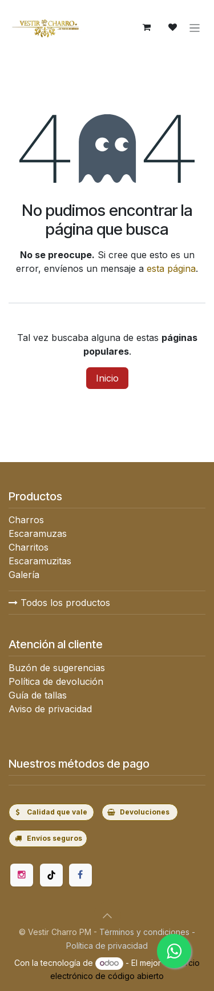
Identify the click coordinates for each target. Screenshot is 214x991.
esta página (171, 268)
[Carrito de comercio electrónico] (147, 27)
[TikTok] (51, 875)
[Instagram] (21, 875)
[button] (107, 915)
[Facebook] (80, 875)
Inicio (107, 378)
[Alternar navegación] (195, 27)
